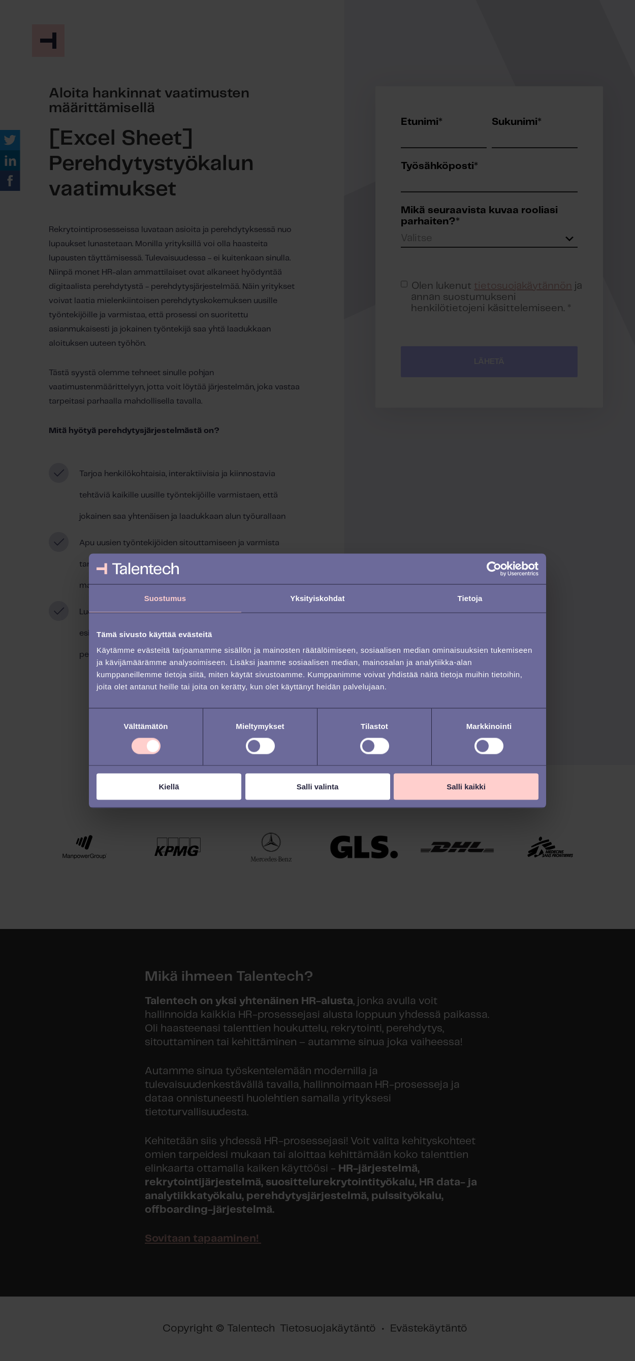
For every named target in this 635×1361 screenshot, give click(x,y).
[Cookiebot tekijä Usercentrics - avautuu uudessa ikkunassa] (494, 568)
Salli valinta (318, 786)
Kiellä (168, 786)
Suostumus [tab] (165, 597)
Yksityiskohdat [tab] (317, 597)
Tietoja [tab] (470, 597)
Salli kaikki (466, 786)
